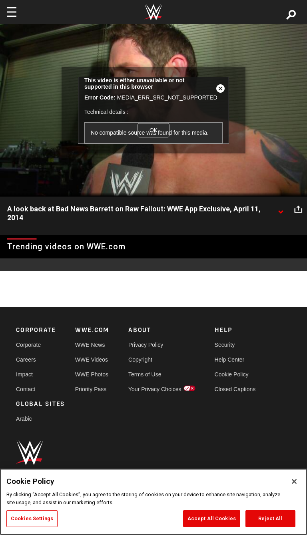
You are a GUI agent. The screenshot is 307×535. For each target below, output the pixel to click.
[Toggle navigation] (11, 12)
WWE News (90, 345)
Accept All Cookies (211, 518)
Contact (25, 389)
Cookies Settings (32, 518)
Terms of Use (144, 374)
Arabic (24, 419)
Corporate (28, 345)
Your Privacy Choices (154, 389)
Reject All (270, 518)
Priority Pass (91, 389)
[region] (153, 502)
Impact (24, 374)
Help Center (230, 359)
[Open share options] (298, 209)
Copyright (140, 359)
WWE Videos (91, 359)
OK (153, 130)
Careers (26, 359)
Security (225, 345)
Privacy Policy (145, 345)
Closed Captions (235, 389)
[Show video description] (280, 209)
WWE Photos (91, 374)
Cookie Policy (232, 374)
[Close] (294, 481)
